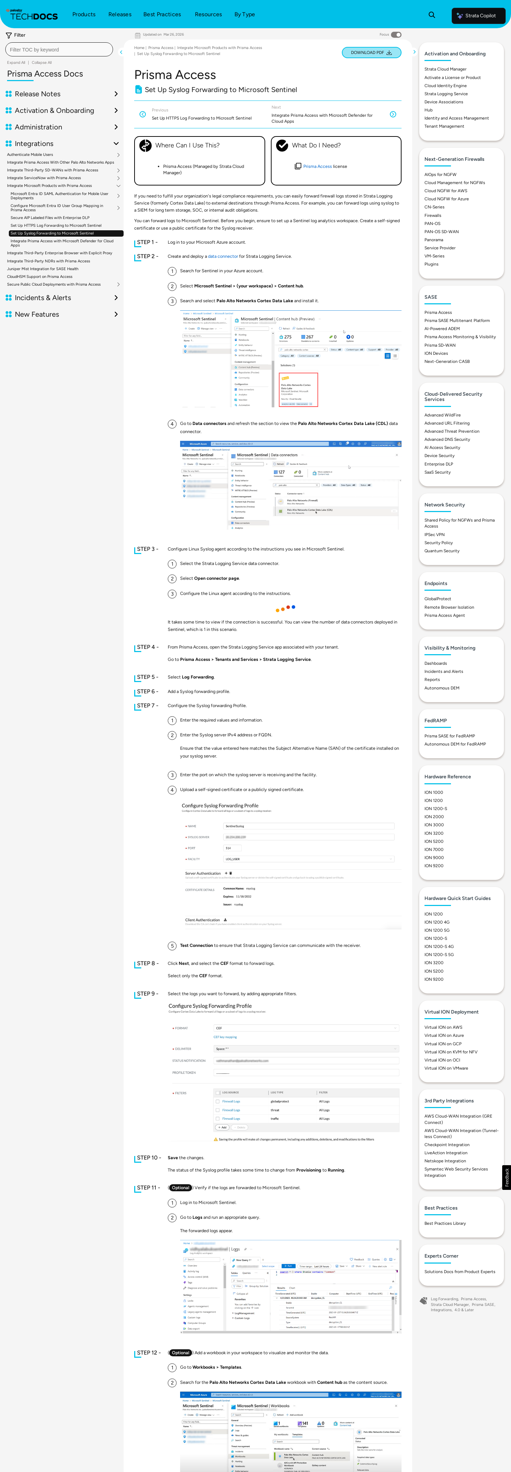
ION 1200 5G (437, 930)
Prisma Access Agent (444, 615)
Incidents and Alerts (443, 671)
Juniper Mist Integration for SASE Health (42, 269)
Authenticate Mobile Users (30, 155)
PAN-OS (432, 223)
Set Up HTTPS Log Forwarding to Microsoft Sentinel (56, 225)
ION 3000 (434, 824)
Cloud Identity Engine (445, 85)
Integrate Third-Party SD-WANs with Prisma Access (52, 170)
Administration (38, 127)
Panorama (433, 239)
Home (139, 47)
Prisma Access (160, 47)
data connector (223, 256)
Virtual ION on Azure (444, 1035)
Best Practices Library (445, 1223)
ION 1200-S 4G (439, 946)
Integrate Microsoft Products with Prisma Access (49, 186)
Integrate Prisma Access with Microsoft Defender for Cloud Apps (62, 243)
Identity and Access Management (456, 118)
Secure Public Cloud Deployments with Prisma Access (54, 284)
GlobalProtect (437, 598)
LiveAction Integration (446, 1152)
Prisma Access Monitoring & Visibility (460, 336)
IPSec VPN (434, 534)
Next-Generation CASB (447, 361)
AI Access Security (442, 447)
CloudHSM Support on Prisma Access (39, 276)
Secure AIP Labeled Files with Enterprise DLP (50, 217)
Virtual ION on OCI (442, 1060)
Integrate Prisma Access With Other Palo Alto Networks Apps (60, 162)
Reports (432, 679)
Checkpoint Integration (447, 1144)
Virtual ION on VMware (446, 1068)
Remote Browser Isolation (449, 607)
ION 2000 (434, 816)
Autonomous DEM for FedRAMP (455, 744)
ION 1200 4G (437, 922)
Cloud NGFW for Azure (446, 198)
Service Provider (440, 247)
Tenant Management (444, 126)
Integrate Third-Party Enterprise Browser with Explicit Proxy (59, 253)
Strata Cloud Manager (445, 69)
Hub (428, 110)
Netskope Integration (445, 1160)
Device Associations (443, 101)
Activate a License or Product (452, 77)
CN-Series (434, 207)
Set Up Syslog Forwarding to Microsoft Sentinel (52, 233)
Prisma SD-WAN (440, 345)
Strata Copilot (476, 16)
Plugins (431, 264)
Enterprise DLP (438, 464)
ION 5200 (434, 841)
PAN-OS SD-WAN (441, 231)
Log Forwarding (444, 1299)
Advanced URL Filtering (447, 423)
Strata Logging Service (446, 93)
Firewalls (432, 215)
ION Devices (436, 353)
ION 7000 (434, 849)
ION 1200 (433, 800)
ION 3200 (434, 833)
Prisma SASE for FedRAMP (449, 736)
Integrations (34, 143)
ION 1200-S (435, 808)
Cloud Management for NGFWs (454, 182)
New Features (37, 314)
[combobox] (59, 49)
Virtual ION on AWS (443, 1027)
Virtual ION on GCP (443, 1043)
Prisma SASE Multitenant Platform (457, 320)
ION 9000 (434, 857)
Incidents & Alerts (43, 298)
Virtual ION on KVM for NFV (450, 1052)
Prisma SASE (483, 1304)
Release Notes (37, 94)
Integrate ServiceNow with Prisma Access (44, 178)
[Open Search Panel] (432, 16)
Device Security (439, 455)
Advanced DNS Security (447, 439)
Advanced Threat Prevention (452, 431)
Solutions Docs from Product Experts (459, 1271)
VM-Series (434, 256)
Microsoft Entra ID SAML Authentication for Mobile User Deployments (59, 196)
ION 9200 (434, 865)
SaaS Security (437, 472)
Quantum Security (441, 550)
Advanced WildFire (442, 415)
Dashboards (435, 663)
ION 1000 (433, 792)
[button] (506, 1177)
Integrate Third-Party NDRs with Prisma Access (48, 261)
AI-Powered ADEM (442, 328)
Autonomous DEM (441, 688)
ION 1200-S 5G (439, 954)
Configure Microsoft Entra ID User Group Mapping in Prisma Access (57, 208)
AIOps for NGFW (440, 174)
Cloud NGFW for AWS (445, 190)
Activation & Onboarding (54, 110)
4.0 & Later (464, 1310)
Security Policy (438, 542)
